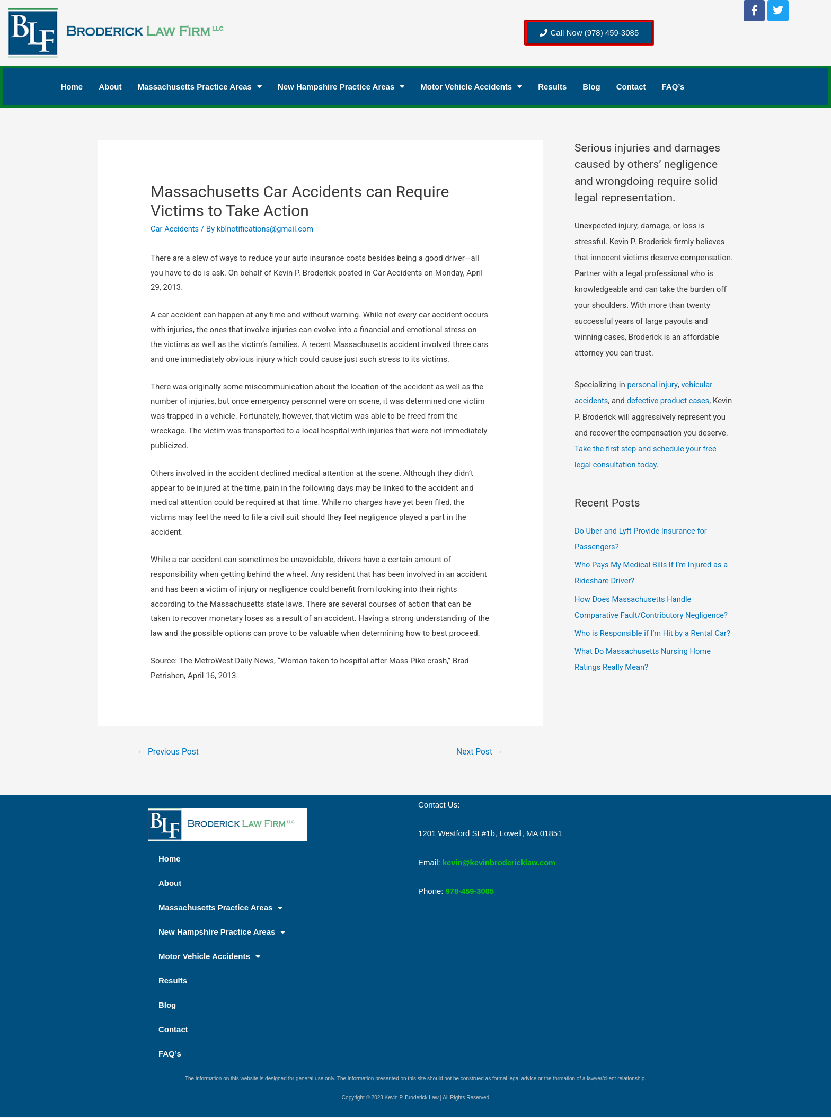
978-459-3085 (470, 890)
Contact (631, 86)
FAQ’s (673, 86)
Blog (591, 86)
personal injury (652, 384)
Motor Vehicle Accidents (471, 87)
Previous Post (169, 752)
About (110, 86)
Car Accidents (175, 229)
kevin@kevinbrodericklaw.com (500, 862)
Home (72, 86)
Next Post (479, 752)
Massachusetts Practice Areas (200, 87)
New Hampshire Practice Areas (341, 87)
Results (552, 86)
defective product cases (669, 400)
